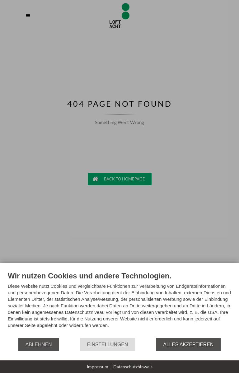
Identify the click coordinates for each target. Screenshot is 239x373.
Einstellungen (107, 344)
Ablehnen (39, 344)
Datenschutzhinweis (132, 366)
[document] (119, 304)
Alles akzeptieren (188, 344)
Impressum (97, 366)
